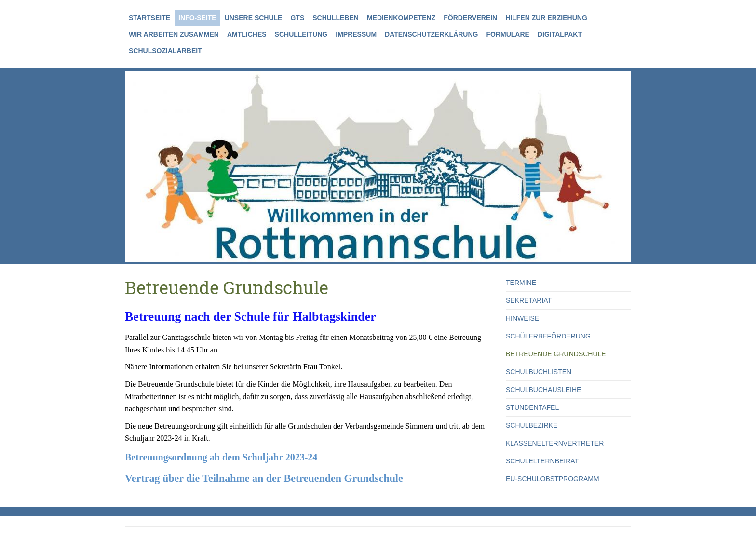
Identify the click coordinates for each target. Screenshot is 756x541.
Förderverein (470, 18)
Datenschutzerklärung (431, 34)
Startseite (149, 18)
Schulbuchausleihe (543, 389)
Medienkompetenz (401, 18)
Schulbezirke (531, 425)
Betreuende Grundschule (556, 354)
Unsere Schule (254, 18)
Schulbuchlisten (538, 372)
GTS (297, 18)
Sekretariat (529, 300)
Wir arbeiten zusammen (174, 34)
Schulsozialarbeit (165, 50)
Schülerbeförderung (548, 336)
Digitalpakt (560, 34)
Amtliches (247, 34)
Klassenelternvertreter (555, 443)
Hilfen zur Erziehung (546, 18)
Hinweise (522, 318)
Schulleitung (301, 34)
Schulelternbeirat (542, 461)
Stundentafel (532, 407)
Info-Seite (197, 18)
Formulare (507, 34)
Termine (521, 282)
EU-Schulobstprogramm (552, 479)
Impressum (356, 34)
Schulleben (335, 18)
